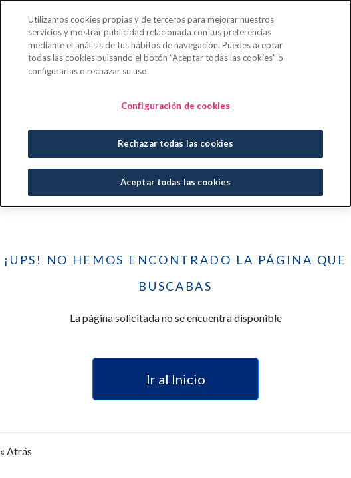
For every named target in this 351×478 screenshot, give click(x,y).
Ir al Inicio (175, 379)
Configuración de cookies (175, 105)
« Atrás (16, 451)
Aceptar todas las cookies (175, 180)
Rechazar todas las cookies (175, 142)
